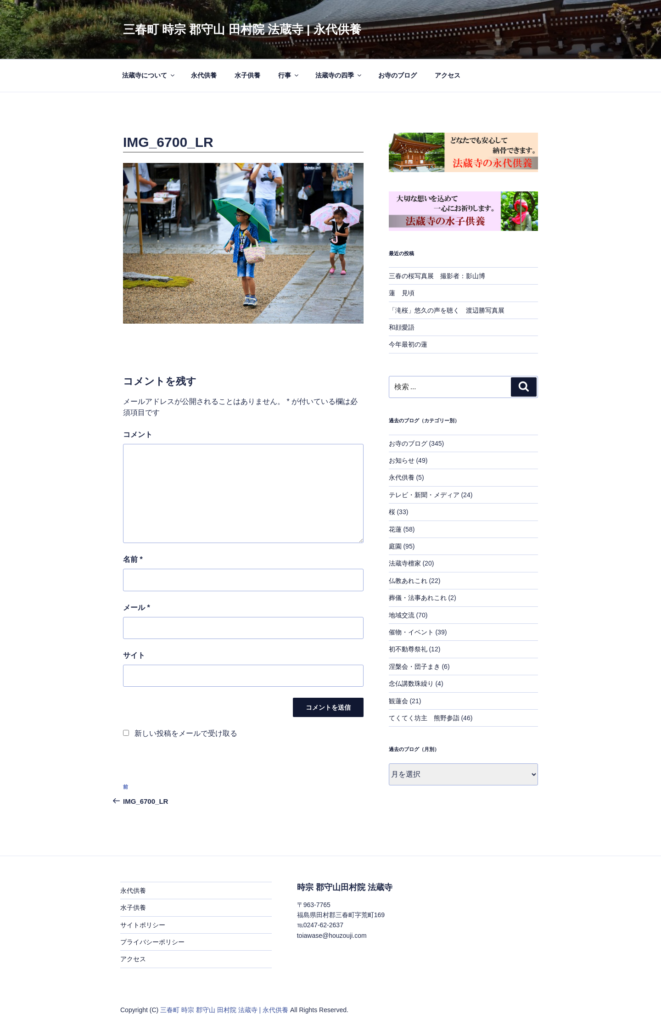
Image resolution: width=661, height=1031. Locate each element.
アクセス (447, 75)
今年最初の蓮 (408, 344)
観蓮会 (398, 701)
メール (136, 607)
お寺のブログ (397, 75)
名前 (133, 559)
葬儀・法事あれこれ (418, 597)
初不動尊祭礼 (408, 649)
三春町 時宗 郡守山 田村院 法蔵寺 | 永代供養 (242, 29)
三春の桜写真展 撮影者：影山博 (437, 276)
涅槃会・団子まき (414, 666)
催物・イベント (411, 632)
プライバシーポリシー (152, 942)
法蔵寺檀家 (405, 563)
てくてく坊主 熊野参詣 (424, 718)
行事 (289, 75)
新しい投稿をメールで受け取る (185, 733)
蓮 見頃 (402, 293)
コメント (137, 434)
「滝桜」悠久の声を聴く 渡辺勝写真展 (446, 310)
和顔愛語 (402, 327)
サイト (134, 655)
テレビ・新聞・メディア (424, 495)
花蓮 (395, 529)
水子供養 (247, 75)
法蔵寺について (149, 75)
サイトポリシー (142, 925)
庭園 (395, 546)
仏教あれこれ (408, 580)
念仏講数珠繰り (411, 683)
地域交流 (402, 615)
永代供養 (204, 75)
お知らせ (402, 460)
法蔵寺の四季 (339, 75)
